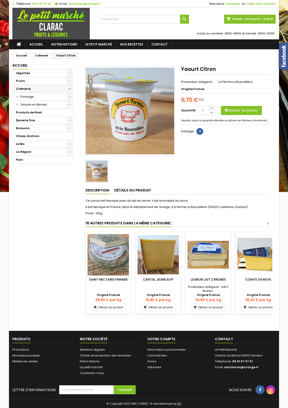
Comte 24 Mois (258, 279)
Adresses (154, 367)
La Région (23, 152)
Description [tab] (97, 190)
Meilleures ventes (25, 361)
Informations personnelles (166, 349)
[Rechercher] (144, 19)
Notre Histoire (64, 44)
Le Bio (20, 144)
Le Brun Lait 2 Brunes (208, 279)
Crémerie (23, 89)
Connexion (232, 4)
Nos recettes (131, 44)
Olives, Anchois (27, 136)
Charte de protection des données (105, 355)
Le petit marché (98, 44)
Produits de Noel (29, 112)
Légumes (23, 73)
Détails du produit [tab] (132, 190)
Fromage (27, 97)
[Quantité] (202, 110)
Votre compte (161, 339)
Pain (19, 160)
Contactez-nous (92, 373)
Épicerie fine (25, 120)
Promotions (20, 349)
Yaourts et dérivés (33, 104)
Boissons (22, 128)
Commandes (157, 355)
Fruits (20, 81)
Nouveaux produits (26, 355)
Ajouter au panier (241, 110)
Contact (159, 44)
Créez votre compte (260, 4)
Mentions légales (92, 349)
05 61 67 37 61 (41, 4)
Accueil (36, 44)
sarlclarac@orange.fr (84, 4)
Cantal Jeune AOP (158, 279)
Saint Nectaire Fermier (108, 279)
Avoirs (151, 361)
